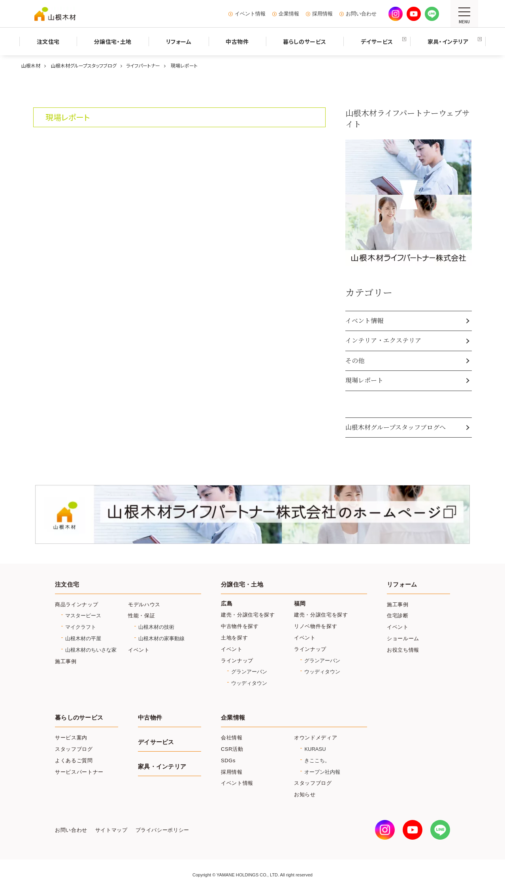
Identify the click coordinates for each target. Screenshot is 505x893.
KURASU (315, 749)
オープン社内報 (322, 772)
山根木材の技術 (156, 627)
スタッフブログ (74, 749)
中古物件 (150, 717)
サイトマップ (111, 830)
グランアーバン (249, 672)
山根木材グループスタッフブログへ (395, 427)
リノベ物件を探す (315, 626)
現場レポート (364, 380)
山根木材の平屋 (83, 638)
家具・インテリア (162, 766)
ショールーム (403, 638)
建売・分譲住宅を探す (248, 615)
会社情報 (232, 738)
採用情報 (322, 14)
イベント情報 (250, 14)
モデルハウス (144, 604)
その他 (354, 360)
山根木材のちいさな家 (91, 650)
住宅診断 (398, 616)
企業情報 (289, 14)
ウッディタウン (249, 683)
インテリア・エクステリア (383, 340)
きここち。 (317, 760)
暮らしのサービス (79, 717)
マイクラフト (80, 627)
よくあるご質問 (74, 760)
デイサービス (156, 742)
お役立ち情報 (403, 650)
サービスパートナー (79, 772)
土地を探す (234, 638)
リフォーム (402, 584)
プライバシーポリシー (162, 830)
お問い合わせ (361, 14)
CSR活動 (232, 749)
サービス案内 (71, 738)
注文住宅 (67, 584)
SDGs (228, 760)
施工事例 (66, 661)
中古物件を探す (240, 626)
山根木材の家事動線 (161, 638)
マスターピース (83, 616)
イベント (139, 650)
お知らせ (305, 794)
